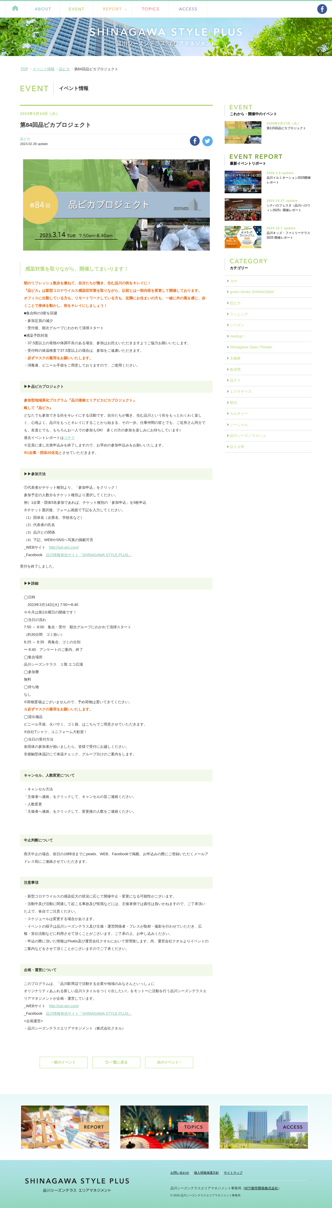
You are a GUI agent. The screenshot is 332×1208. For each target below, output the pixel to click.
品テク (235, 380)
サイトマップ (233, 1173)
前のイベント (64, 1062)
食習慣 (235, 369)
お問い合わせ (179, 1173)
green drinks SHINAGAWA (252, 292)
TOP (24, 69)
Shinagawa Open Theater (251, 347)
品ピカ (64, 69)
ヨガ (233, 281)
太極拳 (235, 358)
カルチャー (239, 413)
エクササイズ (241, 391)
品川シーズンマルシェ (248, 435)
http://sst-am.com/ (64, 547)
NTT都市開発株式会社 (261, 1188)
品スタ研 (237, 447)
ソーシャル (239, 425)
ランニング (239, 314)
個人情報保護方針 (206, 1173)
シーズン (237, 325)
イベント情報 (43, 69)
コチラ (69, 438)
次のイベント (169, 1062)
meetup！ (238, 336)
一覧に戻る (116, 1062)
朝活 (233, 403)
